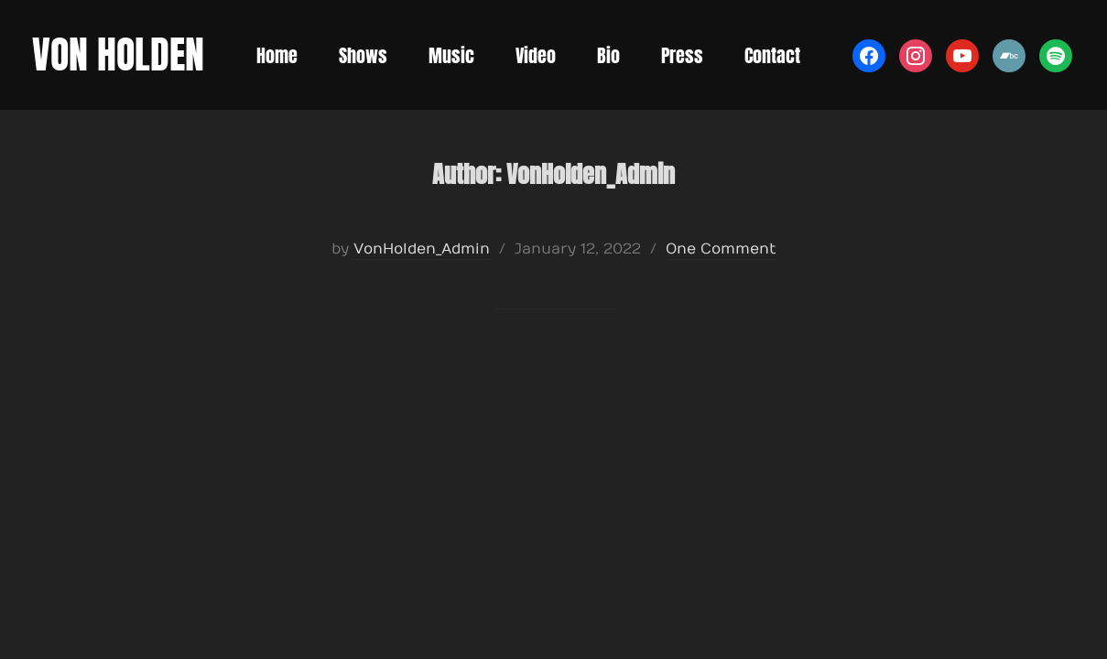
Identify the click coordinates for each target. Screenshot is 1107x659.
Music (451, 55)
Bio (608, 55)
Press (682, 55)
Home (277, 55)
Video (536, 55)
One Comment (721, 249)
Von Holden (118, 54)
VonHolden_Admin (421, 249)
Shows (363, 55)
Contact (772, 55)
